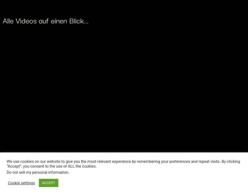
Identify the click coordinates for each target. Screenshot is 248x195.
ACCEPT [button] (48, 183)
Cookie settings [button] (21, 183)
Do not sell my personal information (37, 172)
